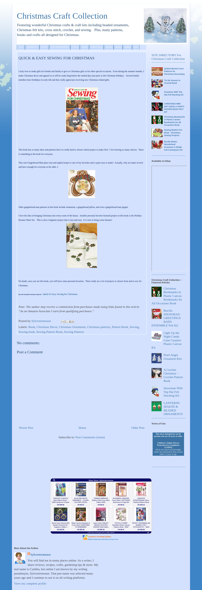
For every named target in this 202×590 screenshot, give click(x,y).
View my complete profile (30, 583)
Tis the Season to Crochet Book (172, 81)
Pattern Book (120, 327)
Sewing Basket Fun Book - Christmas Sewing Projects (173, 132)
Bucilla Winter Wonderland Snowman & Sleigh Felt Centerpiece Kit (173, 146)
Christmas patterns (98, 327)
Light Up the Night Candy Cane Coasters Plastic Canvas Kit (167, 340)
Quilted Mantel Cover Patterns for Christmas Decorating (174, 71)
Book (31, 327)
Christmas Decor (47, 327)
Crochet (75, 47)
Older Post (138, 427)
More (136, 47)
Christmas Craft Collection (62, 15)
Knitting (84, 47)
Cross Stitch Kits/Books (59, 47)
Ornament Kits (32, 47)
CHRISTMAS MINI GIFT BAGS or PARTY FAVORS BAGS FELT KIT (174, 108)
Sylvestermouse (40, 554)
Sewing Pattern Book (49, 332)
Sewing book (27, 332)
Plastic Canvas (96, 47)
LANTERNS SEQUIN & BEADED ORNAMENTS (173, 408)
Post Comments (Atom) (90, 437)
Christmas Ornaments (72, 327)
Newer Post (26, 427)
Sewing (118, 47)
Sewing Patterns (74, 332)
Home (21, 47)
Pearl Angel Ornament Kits (173, 356)
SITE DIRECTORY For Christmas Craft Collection (168, 56)
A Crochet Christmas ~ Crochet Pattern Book (173, 375)
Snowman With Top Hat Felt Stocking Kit (173, 93)
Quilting (127, 47)
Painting (109, 47)
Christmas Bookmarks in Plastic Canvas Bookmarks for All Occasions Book (174, 121)
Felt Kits (44, 47)
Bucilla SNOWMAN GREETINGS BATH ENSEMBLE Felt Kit (166, 318)
